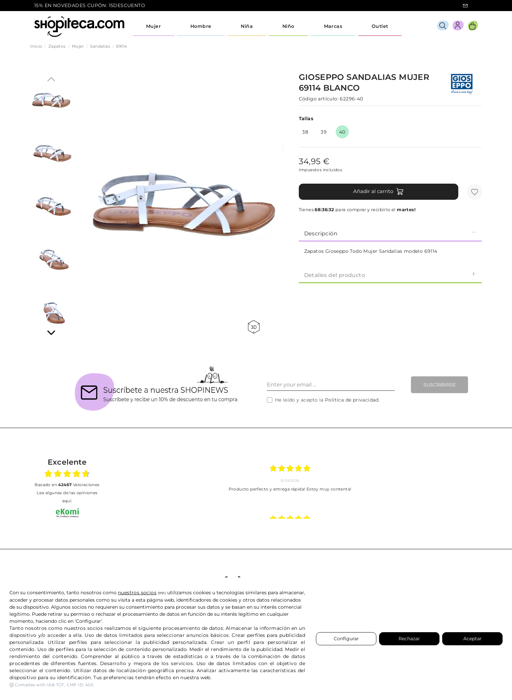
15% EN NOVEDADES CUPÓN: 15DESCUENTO (89, 5)
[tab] (390, 233)
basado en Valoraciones (67, 484)
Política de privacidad (352, 400)
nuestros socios (137, 593)
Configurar (346, 639)
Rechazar (409, 639)
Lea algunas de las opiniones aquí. (67, 496)
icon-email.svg (465, 5)
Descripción (390, 233)
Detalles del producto (390, 274)
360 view (254, 327)
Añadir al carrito (378, 192)
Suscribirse (439, 385)
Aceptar (472, 639)
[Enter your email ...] (331, 385)
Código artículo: (318, 99)
